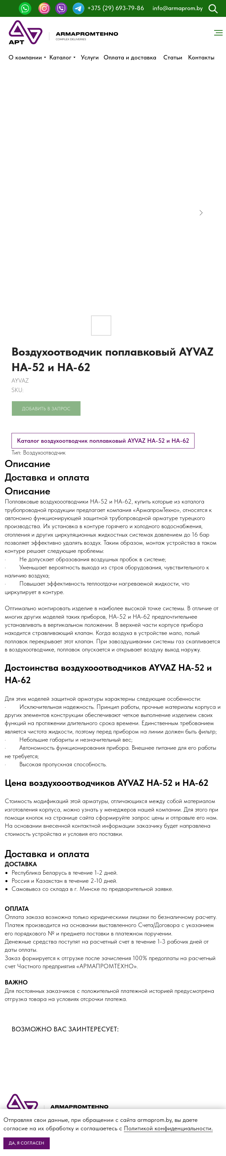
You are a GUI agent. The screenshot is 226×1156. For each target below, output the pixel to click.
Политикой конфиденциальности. (168, 1128)
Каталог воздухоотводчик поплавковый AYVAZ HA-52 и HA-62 (103, 440)
